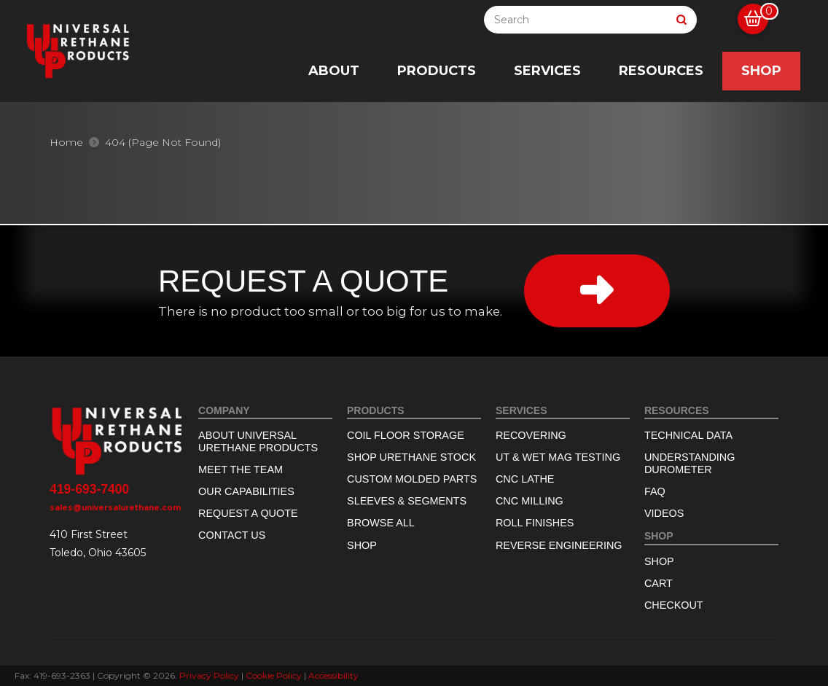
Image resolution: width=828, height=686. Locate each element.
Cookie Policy (274, 675)
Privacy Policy (209, 675)
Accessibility (333, 675)
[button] (753, 19)
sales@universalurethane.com (115, 507)
